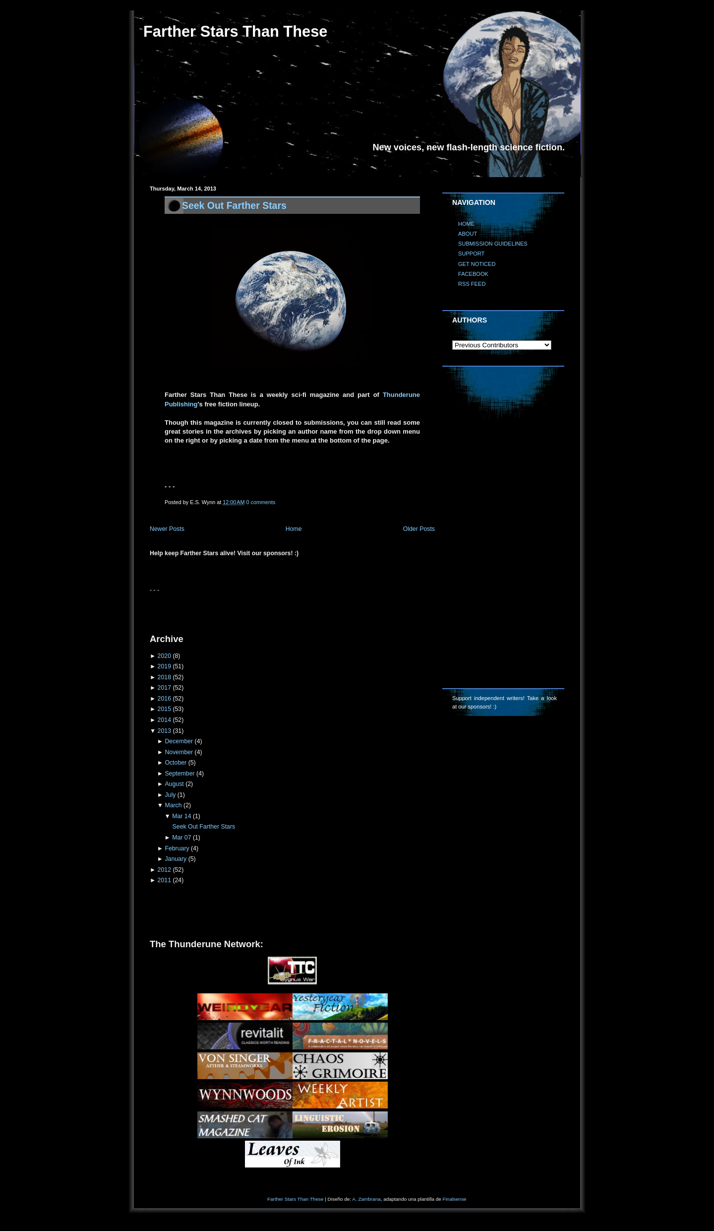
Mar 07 (181, 837)
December (179, 741)
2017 (164, 687)
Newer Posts (167, 528)
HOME (466, 224)
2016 (164, 698)
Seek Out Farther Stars (234, 205)
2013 (164, 730)
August (174, 783)
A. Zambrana (366, 1199)
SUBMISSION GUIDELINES (493, 244)
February (177, 848)
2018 (164, 677)
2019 (164, 666)
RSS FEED (471, 284)
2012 (164, 869)
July (170, 794)
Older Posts (419, 528)
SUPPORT (471, 254)
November (179, 752)
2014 (164, 719)
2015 (164, 709)
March (173, 805)
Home (294, 528)
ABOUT (467, 234)
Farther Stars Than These (235, 31)
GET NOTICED (477, 264)
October (175, 762)
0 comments (261, 502)
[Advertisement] (266, 609)
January (175, 858)
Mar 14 (181, 816)
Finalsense (455, 1199)
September (179, 773)
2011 (164, 880)
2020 (164, 655)
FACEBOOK (473, 274)
